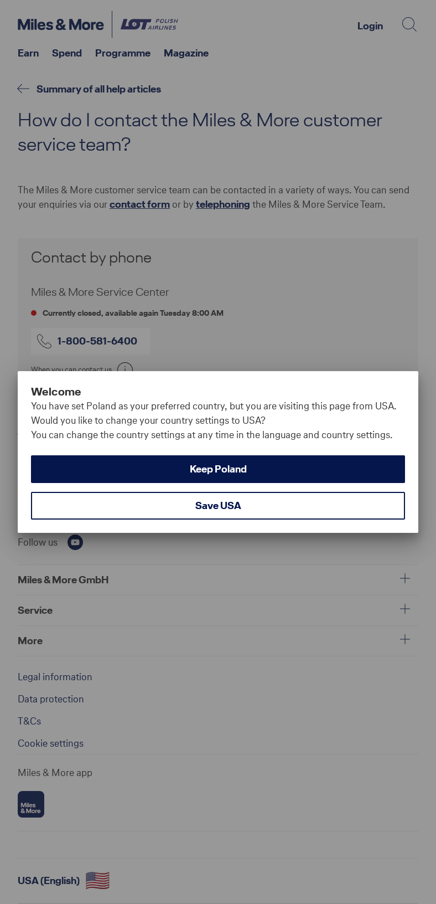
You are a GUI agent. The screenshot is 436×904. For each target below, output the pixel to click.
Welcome (56, 391)
